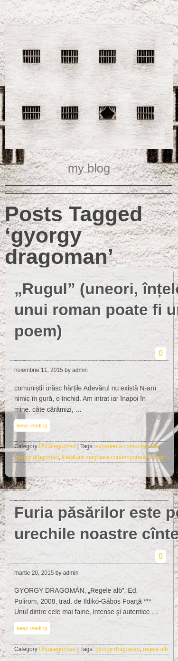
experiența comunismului (127, 446)
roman (158, 457)
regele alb (155, 649)
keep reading (32, 425)
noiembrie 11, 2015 (38, 370)
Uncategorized (57, 446)
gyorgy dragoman (36, 457)
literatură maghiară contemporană (104, 457)
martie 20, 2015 (34, 573)
